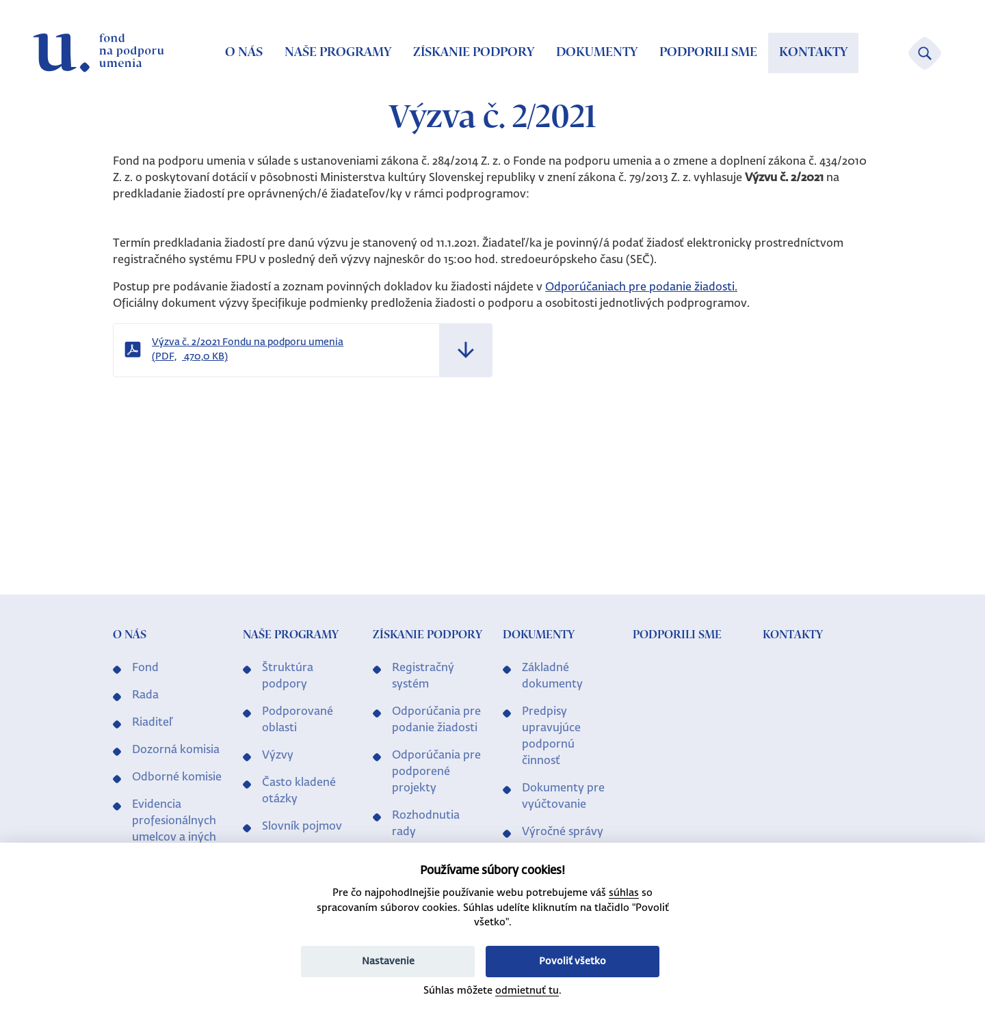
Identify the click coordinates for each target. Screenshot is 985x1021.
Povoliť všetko (572, 961)
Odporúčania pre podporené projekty (436, 772)
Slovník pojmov (302, 826)
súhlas (624, 893)
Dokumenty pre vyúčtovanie (563, 797)
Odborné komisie (177, 777)
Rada (145, 695)
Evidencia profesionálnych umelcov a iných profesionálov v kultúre (174, 838)
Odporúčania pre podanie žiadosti (436, 720)
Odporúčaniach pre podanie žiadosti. (641, 287)
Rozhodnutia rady (426, 824)
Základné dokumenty (552, 676)
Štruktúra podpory (287, 676)
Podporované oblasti (297, 720)
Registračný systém (423, 676)
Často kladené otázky (299, 791)
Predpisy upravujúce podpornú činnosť (551, 737)
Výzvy (277, 755)
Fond (145, 668)
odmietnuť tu (527, 991)
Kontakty (813, 52)
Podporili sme (708, 52)
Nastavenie (388, 961)
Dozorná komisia (176, 750)
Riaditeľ (152, 723)
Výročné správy (562, 832)
